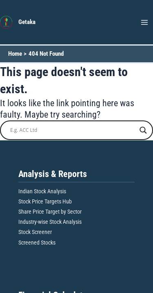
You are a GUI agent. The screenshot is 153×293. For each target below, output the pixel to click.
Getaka (26, 22)
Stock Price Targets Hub (45, 201)
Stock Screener (35, 232)
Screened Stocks (36, 242)
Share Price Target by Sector (50, 211)
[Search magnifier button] (143, 130)
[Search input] (72, 130)
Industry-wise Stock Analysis (50, 222)
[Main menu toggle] (144, 22)
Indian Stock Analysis (42, 191)
